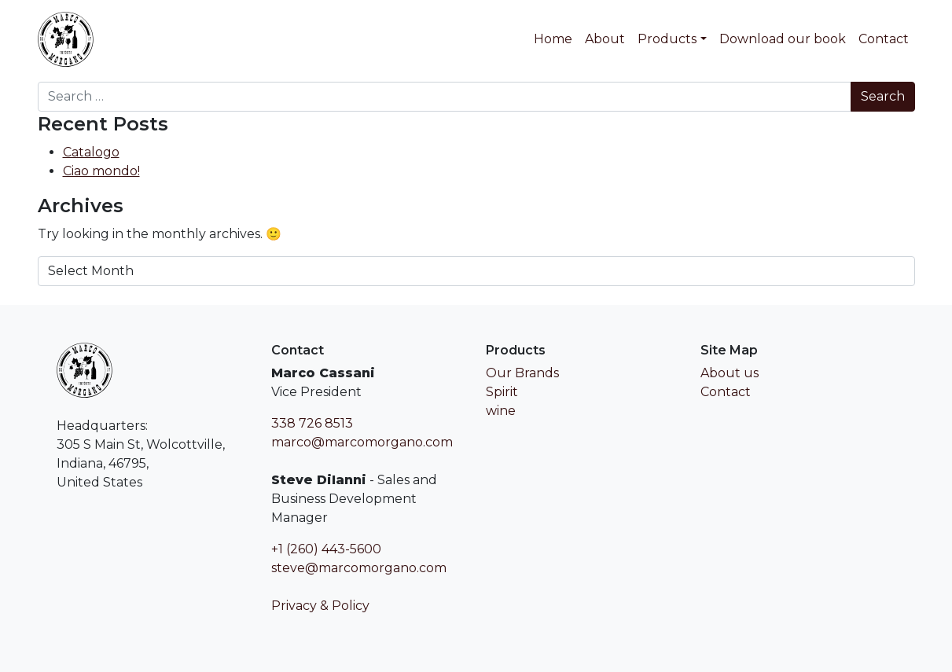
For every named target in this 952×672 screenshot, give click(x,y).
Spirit (502, 391)
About (605, 38)
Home (553, 38)
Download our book (782, 38)
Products (667, 38)
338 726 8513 (312, 423)
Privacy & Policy (320, 605)
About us (729, 372)
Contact (883, 38)
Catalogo (91, 152)
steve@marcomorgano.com (359, 567)
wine (501, 410)
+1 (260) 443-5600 (326, 549)
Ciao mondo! (101, 170)
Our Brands (522, 372)
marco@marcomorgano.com (362, 442)
